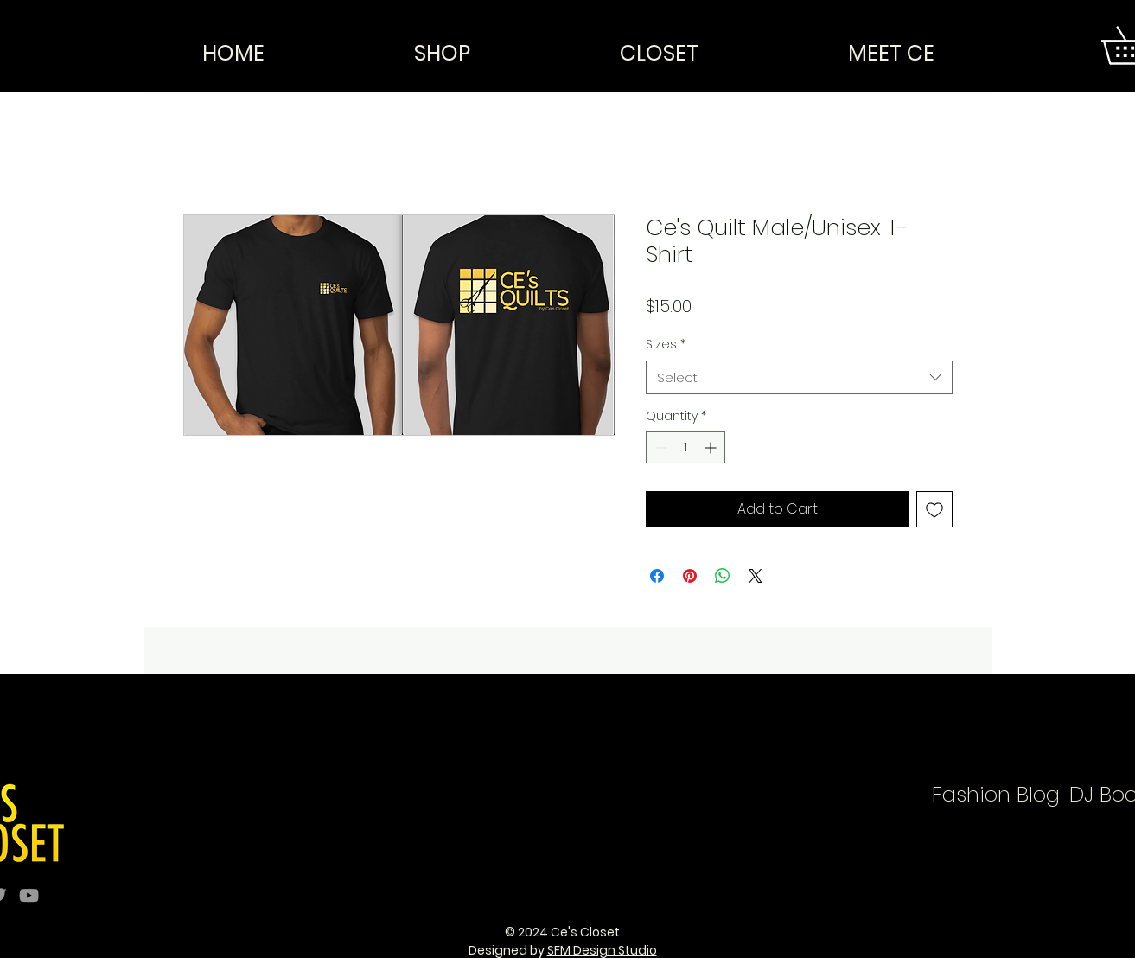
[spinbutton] (685, 447)
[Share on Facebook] (657, 575)
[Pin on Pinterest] (689, 575)
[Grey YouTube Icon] (29, 895)
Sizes (665, 344)
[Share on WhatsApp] (722, 575)
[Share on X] (755, 575)
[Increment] (712, 447)
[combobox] (799, 377)
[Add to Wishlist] (934, 509)
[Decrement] (659, 447)
